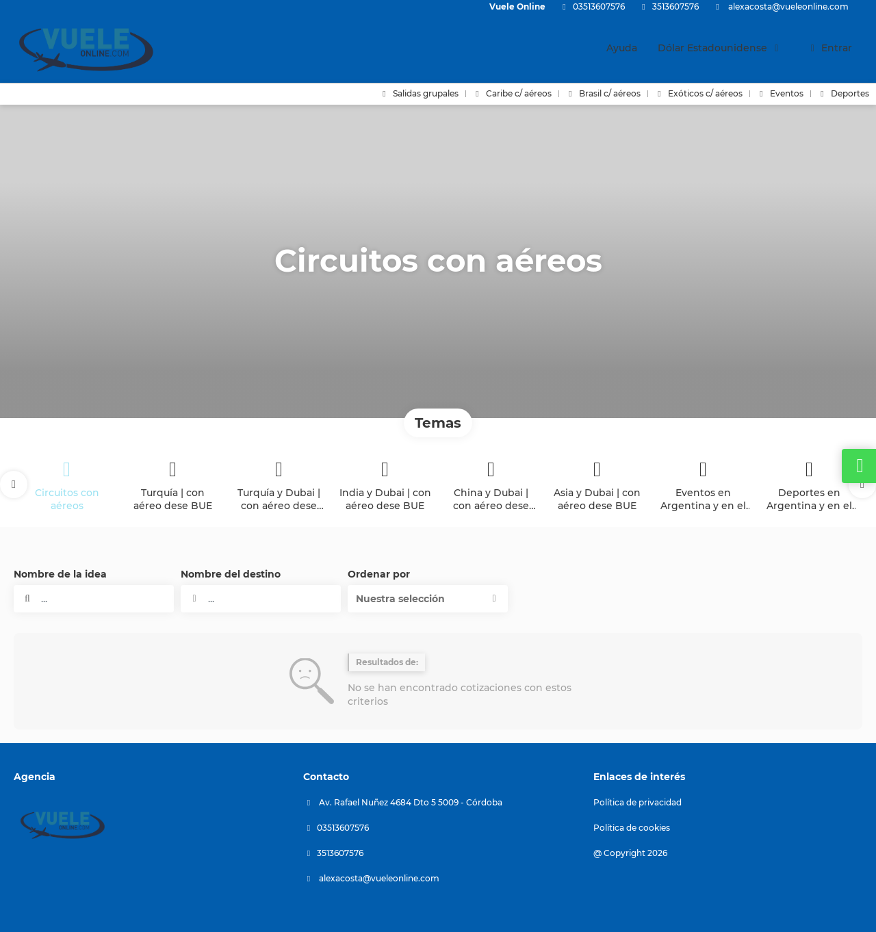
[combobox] (261, 598)
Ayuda (621, 48)
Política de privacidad (637, 802)
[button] (13, 484)
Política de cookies (631, 828)
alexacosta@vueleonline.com (787, 6)
